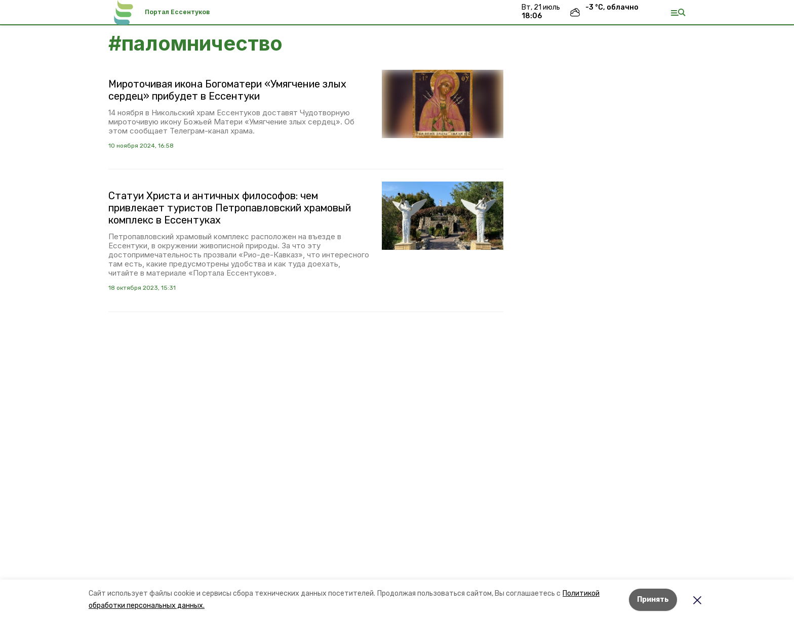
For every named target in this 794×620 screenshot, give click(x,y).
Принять (653, 599)
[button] (442, 104)
